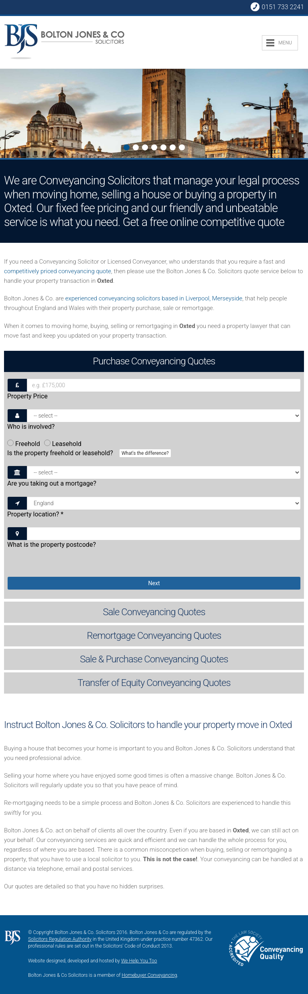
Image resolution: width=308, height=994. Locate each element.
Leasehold (62, 444)
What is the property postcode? (51, 544)
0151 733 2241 (277, 7)
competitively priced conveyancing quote (57, 271)
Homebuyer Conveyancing (149, 975)
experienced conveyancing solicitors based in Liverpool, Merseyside (153, 298)
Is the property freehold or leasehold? (90, 453)
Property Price (27, 396)
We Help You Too (139, 961)
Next (6, 114)
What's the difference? (145, 453)
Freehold (23, 444)
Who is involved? (31, 426)
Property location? (35, 514)
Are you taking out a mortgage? (51, 483)
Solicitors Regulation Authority (59, 939)
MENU (285, 43)
